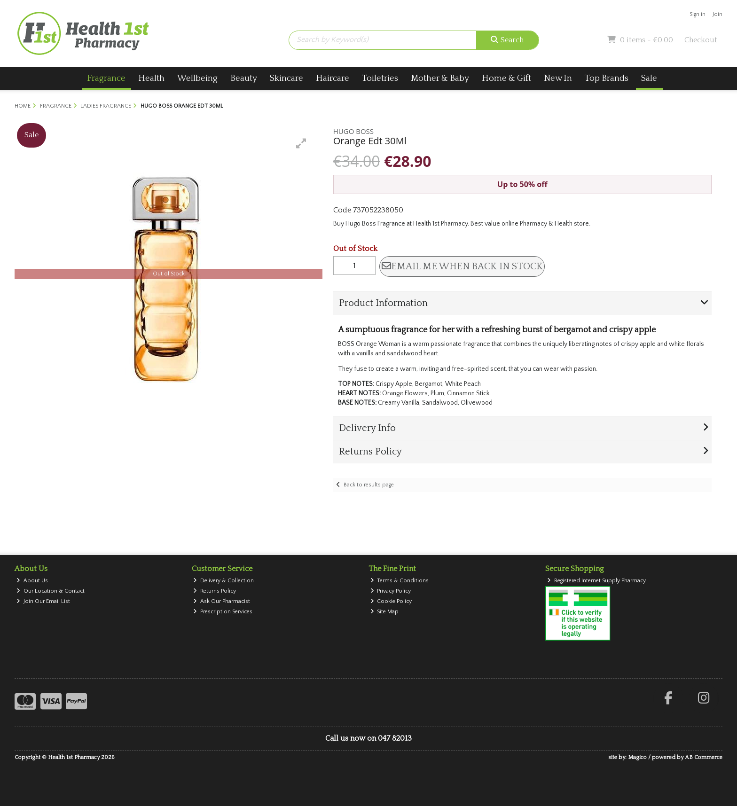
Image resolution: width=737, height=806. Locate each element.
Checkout (700, 40)
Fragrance (106, 78)
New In (558, 78)
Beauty (243, 78)
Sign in (698, 14)
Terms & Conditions (399, 581)
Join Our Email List (43, 601)
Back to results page (369, 485)
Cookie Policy (391, 601)
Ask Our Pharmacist (221, 601)
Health (151, 78)
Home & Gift (506, 78)
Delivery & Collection (223, 581)
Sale (649, 78)
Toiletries (380, 78)
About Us (32, 581)
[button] (301, 143)
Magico (637, 757)
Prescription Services (222, 612)
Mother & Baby (440, 78)
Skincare (286, 78)
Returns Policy (214, 591)
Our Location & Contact (50, 591)
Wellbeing (197, 78)
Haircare (332, 78)
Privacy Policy (390, 591)
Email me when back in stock (462, 266)
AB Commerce (703, 757)
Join (717, 14)
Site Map (384, 612)
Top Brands (606, 78)
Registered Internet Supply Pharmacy (596, 581)
